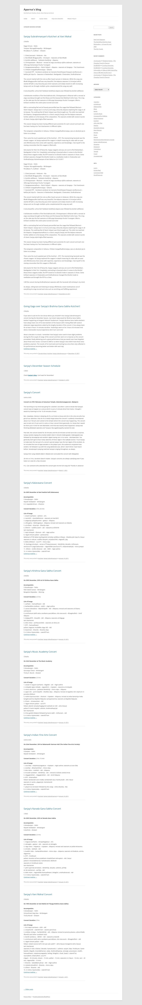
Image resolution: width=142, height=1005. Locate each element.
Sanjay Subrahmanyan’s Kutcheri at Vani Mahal (47, 36)
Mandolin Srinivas (99, 128)
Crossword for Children (100, 116)
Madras (96, 125)
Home (25, 19)
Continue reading (30, 349)
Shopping (96, 144)
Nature (96, 137)
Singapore (97, 147)
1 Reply (26, 370)
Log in (95, 168)
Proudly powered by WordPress (41, 997)
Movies (96, 132)
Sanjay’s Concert (32, 392)
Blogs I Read (43, 19)
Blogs (95, 109)
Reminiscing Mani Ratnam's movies (104, 140)
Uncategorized (98, 156)
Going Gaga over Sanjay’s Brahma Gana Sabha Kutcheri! (52, 306)
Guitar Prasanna (98, 118)
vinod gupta (97, 61)
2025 (95, 47)
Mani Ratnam (98, 130)
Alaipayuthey (97, 107)
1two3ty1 (96, 102)
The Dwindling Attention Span (102, 42)
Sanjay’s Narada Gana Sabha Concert (42, 808)
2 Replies (26, 41)
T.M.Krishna (97, 149)
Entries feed (97, 170)
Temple (96, 151)
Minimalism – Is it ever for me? (102, 44)
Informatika (97, 70)
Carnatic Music (42, 353)
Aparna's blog (32, 9)
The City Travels (98, 49)
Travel (95, 154)
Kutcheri (40, 294)
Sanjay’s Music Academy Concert (40, 651)
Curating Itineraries (108, 65)
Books (95, 111)
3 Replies (26, 487)
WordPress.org (98, 175)
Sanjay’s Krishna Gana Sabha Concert (42, 570)
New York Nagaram (99, 39)
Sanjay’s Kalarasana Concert (38, 482)
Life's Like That (98, 123)
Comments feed (98, 173)
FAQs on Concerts (57, 19)
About (33, 19)
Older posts (28, 989)
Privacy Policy (71, 19)
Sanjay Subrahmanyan (50, 294)
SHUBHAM (97, 65)
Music (95, 135)
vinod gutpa (97, 75)
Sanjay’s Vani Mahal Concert (38, 894)
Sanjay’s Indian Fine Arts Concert (40, 734)
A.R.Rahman (97, 104)
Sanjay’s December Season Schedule (42, 365)
